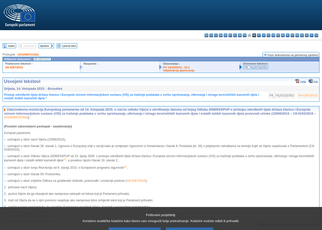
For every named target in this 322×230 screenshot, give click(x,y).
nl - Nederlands (283, 35)
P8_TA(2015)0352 (255, 67)
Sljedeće (44, 45)
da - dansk (221, 35)
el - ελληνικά (235, 35)
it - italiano (259, 35)
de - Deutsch (225, 35)
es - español (211, 35)
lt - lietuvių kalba (268, 35)
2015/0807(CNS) (28, 54)
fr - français (245, 35)
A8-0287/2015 (14, 67)
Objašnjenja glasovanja (178, 70)
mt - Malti (278, 35)
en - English (240, 35)
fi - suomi (311, 35)
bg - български (206, 35)
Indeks (11, 45)
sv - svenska (316, 35)
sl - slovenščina (307, 35)
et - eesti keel (230, 35)
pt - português (292, 35)
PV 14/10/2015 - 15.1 (176, 67)
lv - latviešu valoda (264, 35)
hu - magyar (273, 35)
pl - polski (288, 35)
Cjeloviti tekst (69, 45)
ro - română (297, 35)
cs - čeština (216, 35)
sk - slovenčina (302, 35)
